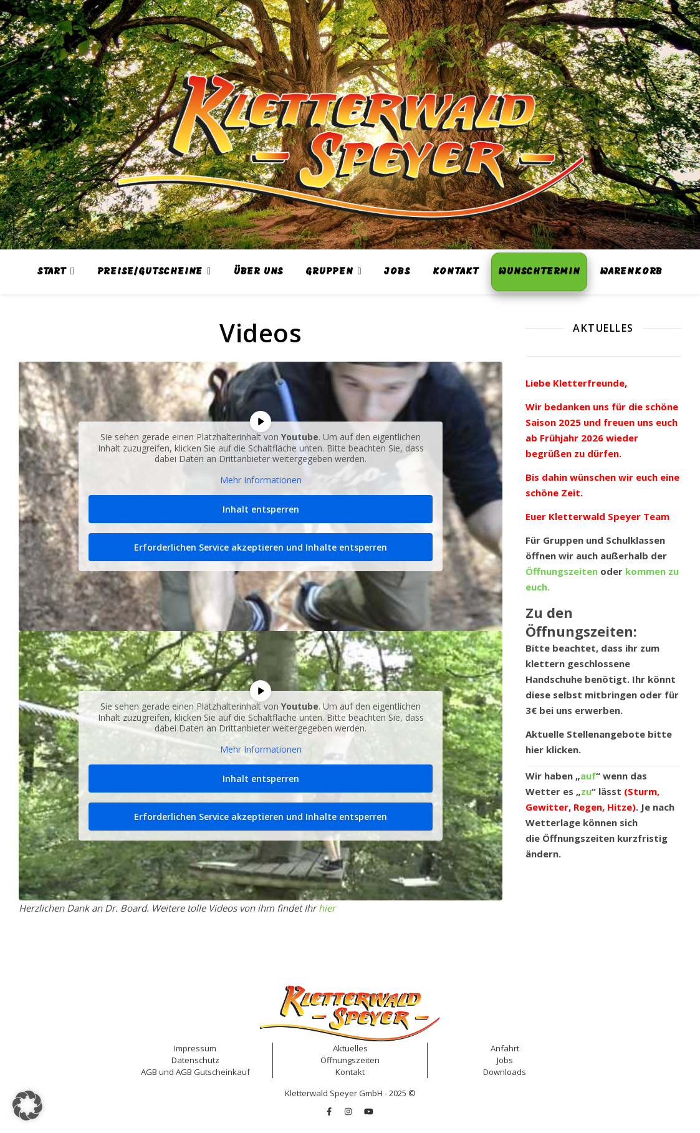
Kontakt (456, 272)
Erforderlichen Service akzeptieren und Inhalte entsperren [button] (260, 547)
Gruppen (329, 272)
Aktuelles (350, 1048)
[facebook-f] (330, 1111)
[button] (27, 1105)
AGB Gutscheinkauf (213, 1072)
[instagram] (349, 1111)
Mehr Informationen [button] (261, 480)
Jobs (397, 272)
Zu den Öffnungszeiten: (581, 621)
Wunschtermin (539, 272)
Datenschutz (195, 1060)
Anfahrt (505, 1048)
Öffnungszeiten (578, 838)
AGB (149, 1072)
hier (327, 908)
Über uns (258, 272)
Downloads (504, 1072)
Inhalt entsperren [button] (261, 509)
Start (51, 272)
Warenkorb (631, 272)
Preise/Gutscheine (150, 272)
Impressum (195, 1048)
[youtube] (368, 1111)
